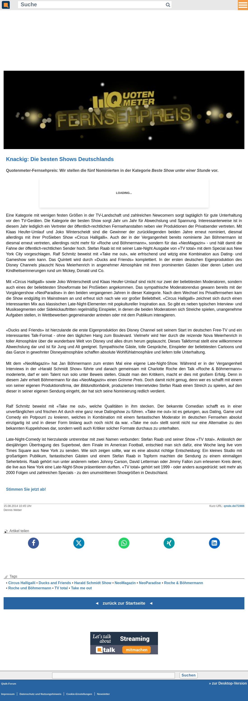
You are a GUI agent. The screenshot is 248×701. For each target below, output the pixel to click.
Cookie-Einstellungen (79, 694)
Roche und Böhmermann (29, 588)
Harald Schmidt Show (92, 583)
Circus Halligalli (21, 583)
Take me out (81, 588)
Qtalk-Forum (8, 683)
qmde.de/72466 (234, 506)
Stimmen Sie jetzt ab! (26, 489)
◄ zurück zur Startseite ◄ (124, 603)
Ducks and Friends (55, 583)
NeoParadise (150, 583)
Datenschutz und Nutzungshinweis (40, 694)
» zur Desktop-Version (228, 683)
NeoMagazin (125, 583)
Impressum (8, 694)
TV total (61, 588)
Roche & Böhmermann (183, 583)
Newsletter (103, 694)
